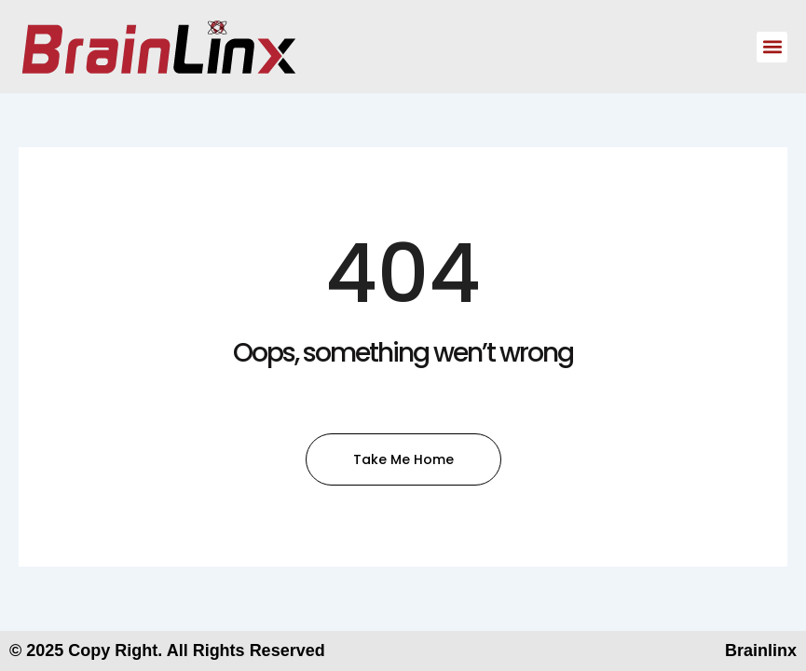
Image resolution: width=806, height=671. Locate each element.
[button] (772, 47)
